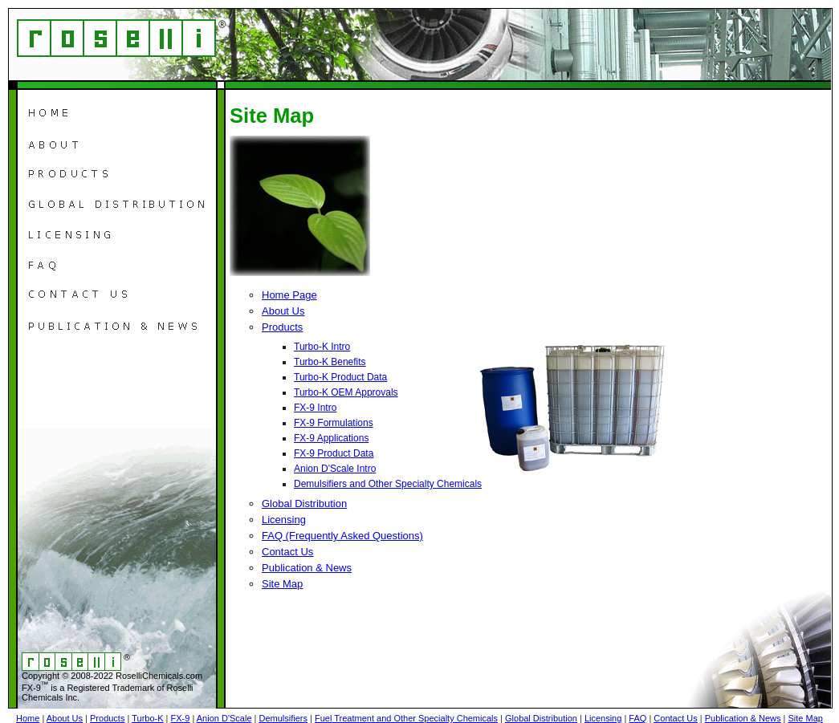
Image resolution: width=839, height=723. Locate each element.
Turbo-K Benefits (330, 362)
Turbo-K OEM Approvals (346, 392)
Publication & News (307, 568)
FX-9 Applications (331, 438)
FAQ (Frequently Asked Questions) (342, 536)
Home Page (289, 295)
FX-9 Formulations (333, 423)
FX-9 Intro (315, 407)
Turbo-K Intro (322, 346)
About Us (283, 311)
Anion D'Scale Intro (335, 468)
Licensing (284, 520)
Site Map (282, 584)
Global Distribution (304, 504)
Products (282, 327)
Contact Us (287, 552)
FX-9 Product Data (333, 453)
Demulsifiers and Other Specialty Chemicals (388, 483)
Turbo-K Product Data (340, 377)
